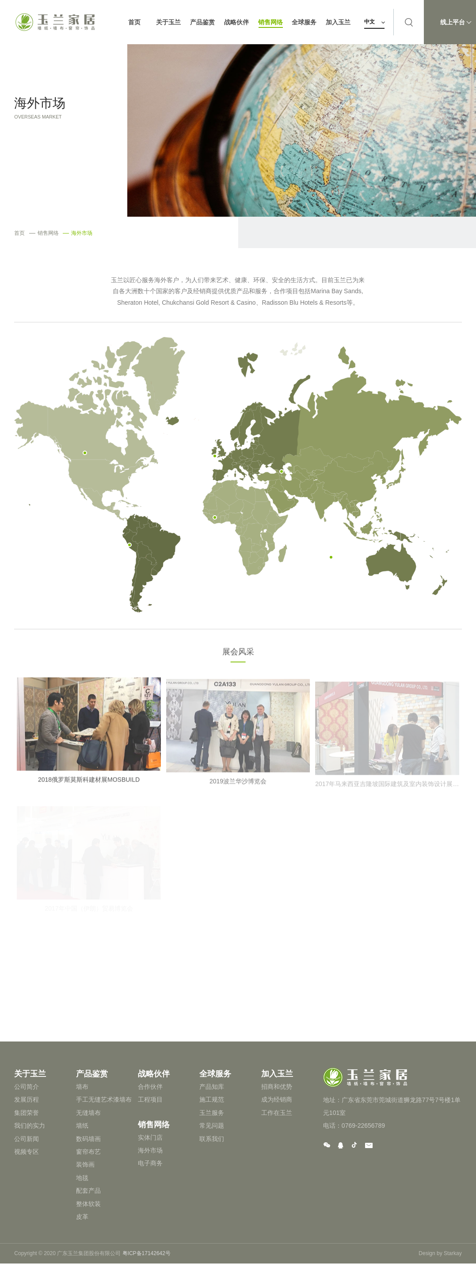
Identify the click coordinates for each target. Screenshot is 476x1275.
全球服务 (305, 22)
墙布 (82, 1086)
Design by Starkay (440, 1253)
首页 (135, 22)
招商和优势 (276, 1086)
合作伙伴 (150, 1086)
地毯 (82, 1177)
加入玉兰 (339, 22)
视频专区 (26, 1151)
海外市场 (77, 233)
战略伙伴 (237, 22)
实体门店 (150, 1137)
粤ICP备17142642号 (146, 1253)
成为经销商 (276, 1099)
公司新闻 (26, 1138)
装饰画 (85, 1164)
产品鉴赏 (202, 22)
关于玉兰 (168, 22)
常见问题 (211, 1125)
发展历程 (26, 1099)
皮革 (82, 1216)
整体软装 (88, 1203)
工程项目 (150, 1099)
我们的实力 (29, 1125)
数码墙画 (88, 1138)
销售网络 (271, 22)
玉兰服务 (211, 1112)
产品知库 (211, 1086)
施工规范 (211, 1099)
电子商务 (150, 1163)
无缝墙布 (88, 1112)
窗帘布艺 (88, 1151)
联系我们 (211, 1138)
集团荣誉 (26, 1112)
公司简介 (26, 1086)
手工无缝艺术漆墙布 (104, 1099)
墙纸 (82, 1125)
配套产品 (88, 1190)
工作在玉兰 (276, 1112)
